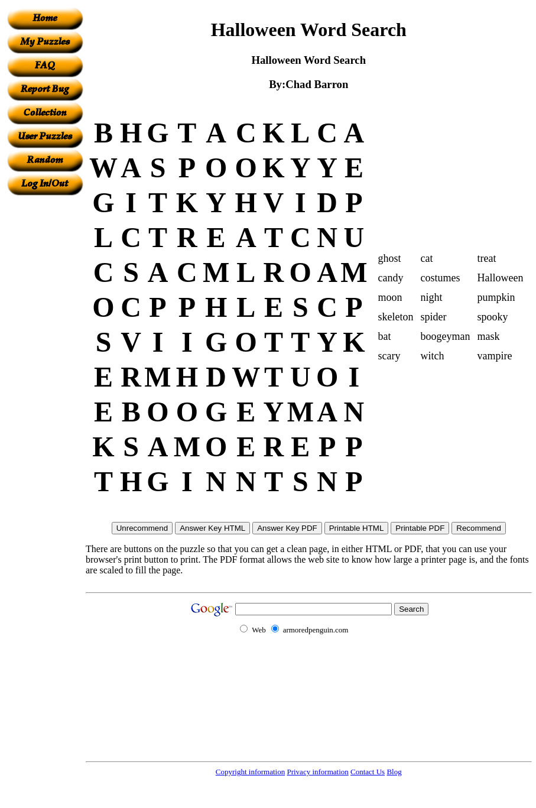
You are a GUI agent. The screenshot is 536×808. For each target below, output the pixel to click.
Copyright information (250, 771)
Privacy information (317, 771)
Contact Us (367, 771)
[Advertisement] (44, 373)
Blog (393, 771)
